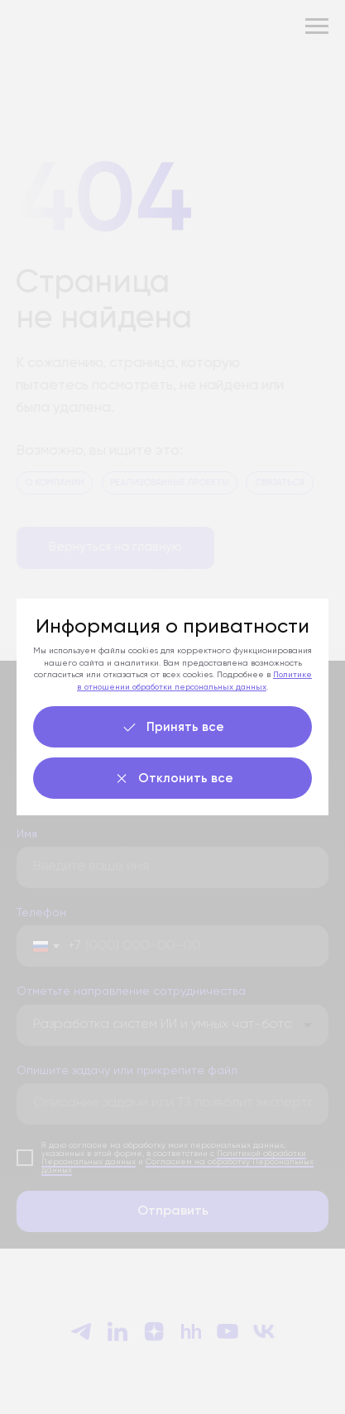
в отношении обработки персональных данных (171, 687)
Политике (292, 675)
